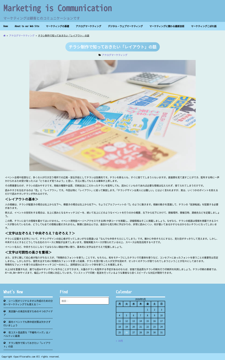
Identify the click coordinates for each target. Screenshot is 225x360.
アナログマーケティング (88, 26)
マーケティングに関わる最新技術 (166, 26)
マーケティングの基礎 (57, 26)
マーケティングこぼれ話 (203, 26)
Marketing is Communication (57, 8)
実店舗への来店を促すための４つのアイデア (28, 313)
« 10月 (119, 340)
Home (5, 26)
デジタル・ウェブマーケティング (125, 26)
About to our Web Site (27, 26)
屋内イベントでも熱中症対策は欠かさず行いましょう (27, 323)
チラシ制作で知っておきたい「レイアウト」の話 (27, 344)
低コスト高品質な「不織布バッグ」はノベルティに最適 (27, 334)
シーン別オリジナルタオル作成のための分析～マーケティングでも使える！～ (28, 302)
